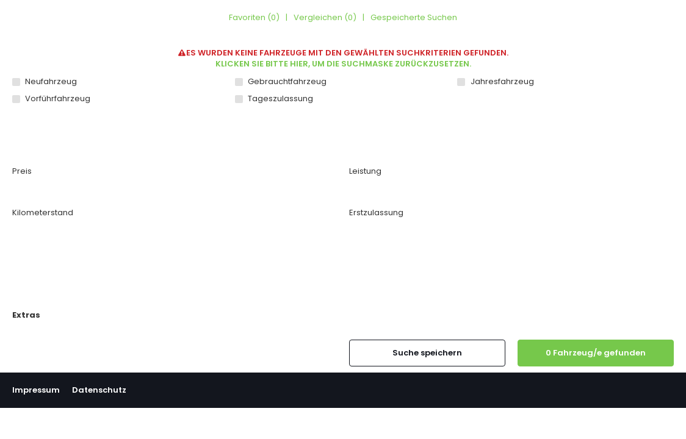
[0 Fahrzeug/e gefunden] (596, 353)
